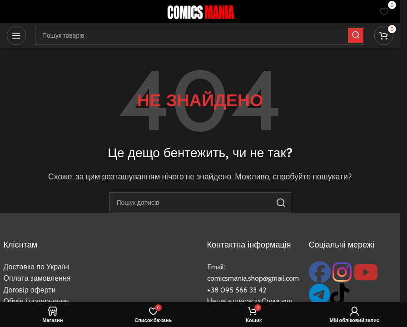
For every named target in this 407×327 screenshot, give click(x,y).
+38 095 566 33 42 (237, 290)
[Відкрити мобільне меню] (16, 35)
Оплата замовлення (37, 278)
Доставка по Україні (36, 267)
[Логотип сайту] (200, 10)
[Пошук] (200, 202)
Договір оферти (30, 290)
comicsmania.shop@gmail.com (253, 278)
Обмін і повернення (36, 301)
